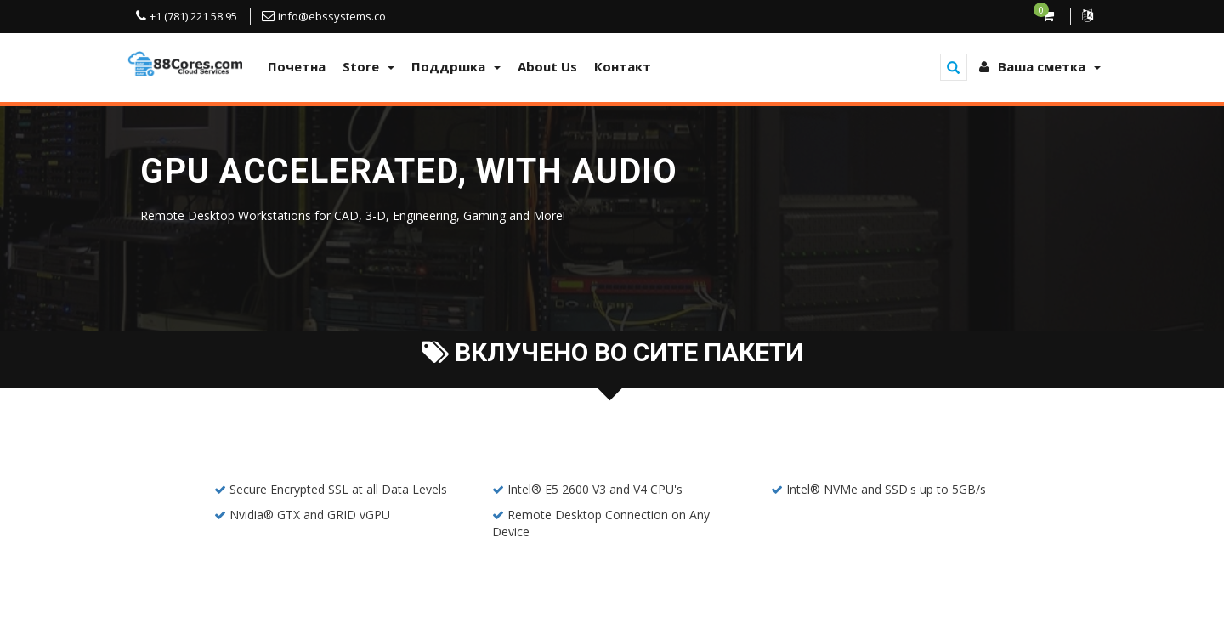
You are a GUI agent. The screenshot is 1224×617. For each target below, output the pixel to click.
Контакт (622, 66)
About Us (547, 66)
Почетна (297, 66)
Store (368, 66)
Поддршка (456, 66)
